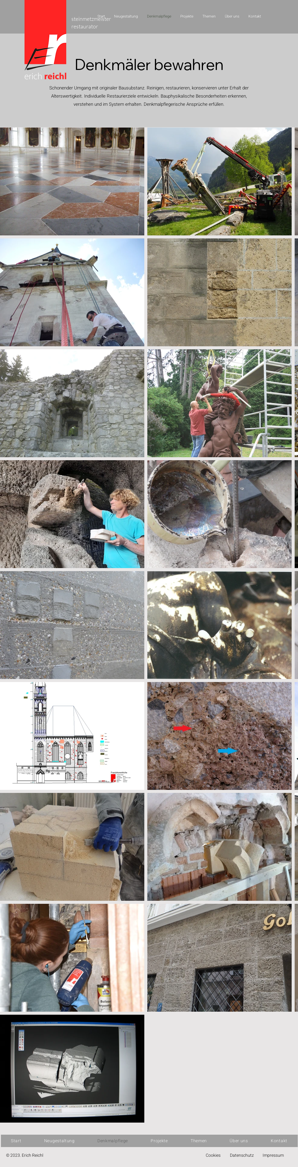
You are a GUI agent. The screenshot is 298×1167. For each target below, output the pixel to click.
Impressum (273, 1155)
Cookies (213, 1155)
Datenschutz (242, 1155)
